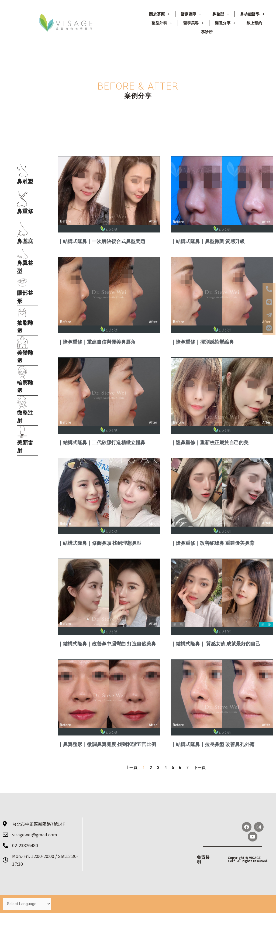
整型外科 (161, 23)
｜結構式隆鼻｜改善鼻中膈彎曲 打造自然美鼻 (107, 643)
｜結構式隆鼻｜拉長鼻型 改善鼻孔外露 (212, 744)
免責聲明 (203, 859)
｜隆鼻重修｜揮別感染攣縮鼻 (202, 342)
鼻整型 (220, 14)
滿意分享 (225, 23)
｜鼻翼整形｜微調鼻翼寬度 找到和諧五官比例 (107, 744)
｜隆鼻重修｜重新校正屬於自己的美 (210, 442)
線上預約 (254, 23)
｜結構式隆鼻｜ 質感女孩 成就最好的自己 (215, 643)
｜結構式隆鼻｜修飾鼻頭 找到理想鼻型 (100, 543)
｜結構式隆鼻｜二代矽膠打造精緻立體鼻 (101, 442)
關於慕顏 (159, 14)
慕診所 (207, 32)
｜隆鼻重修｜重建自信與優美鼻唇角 (97, 342)
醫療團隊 (191, 14)
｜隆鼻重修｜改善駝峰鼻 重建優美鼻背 (212, 543)
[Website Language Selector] (27, 904)
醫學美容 (193, 23)
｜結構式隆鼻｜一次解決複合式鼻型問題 (101, 241)
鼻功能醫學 (252, 14)
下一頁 (200, 767)
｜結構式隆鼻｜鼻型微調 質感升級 (208, 241)
